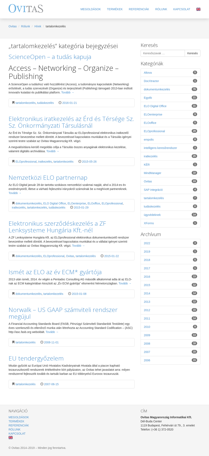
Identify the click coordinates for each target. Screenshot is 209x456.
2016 (170, 276)
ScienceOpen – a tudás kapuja (50, 56)
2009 (170, 335)
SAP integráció (170, 189)
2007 (170, 352)
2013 (170, 301)
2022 (170, 243)
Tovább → (67, 92)
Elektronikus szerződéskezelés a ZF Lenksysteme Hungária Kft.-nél (57, 226)
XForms (170, 223)
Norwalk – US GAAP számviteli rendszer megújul (63, 313)
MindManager (170, 173)
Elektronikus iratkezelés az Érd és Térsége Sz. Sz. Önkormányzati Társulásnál (71, 122)
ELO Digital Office (54, 203)
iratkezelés (45, 161)
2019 (170, 251)
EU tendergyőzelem (36, 358)
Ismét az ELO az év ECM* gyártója (55, 272)
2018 (170, 260)
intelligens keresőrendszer (170, 148)
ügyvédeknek (170, 214)
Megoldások (90, 9)
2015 (170, 285)
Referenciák (139, 9)
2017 (170, 268)
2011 (170, 318)
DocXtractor (170, 81)
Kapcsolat (181, 9)
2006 (170, 360)
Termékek (115, 9)
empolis (170, 139)
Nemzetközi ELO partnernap (48, 177)
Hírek (37, 26)
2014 (170, 293)
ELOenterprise (77, 203)
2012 (170, 310)
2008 (170, 343)
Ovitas (13, 26)
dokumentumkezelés (29, 203)
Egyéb (170, 97)
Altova (170, 72)
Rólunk (161, 9)
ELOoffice (94, 203)
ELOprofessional (26, 161)
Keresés (192, 53)
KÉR (170, 164)
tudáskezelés (45, 102)
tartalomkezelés (26, 102)
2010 (170, 326)
